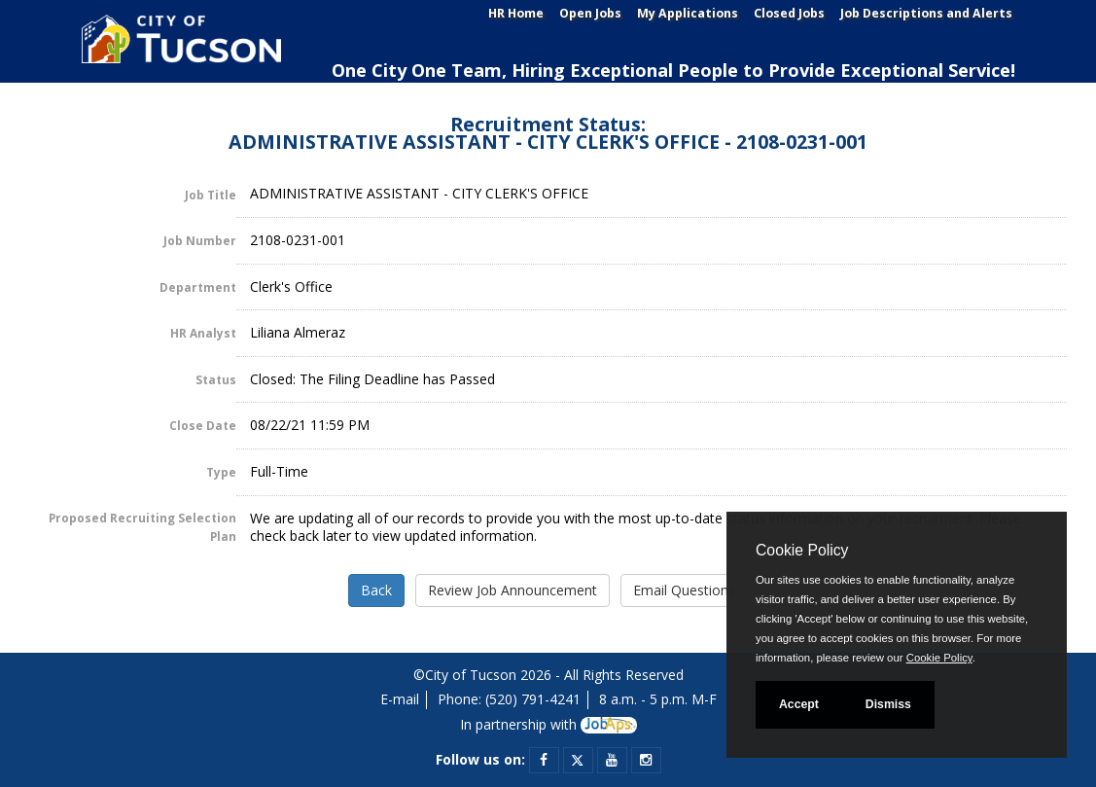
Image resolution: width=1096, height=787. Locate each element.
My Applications (687, 13)
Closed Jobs (789, 13)
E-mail (399, 699)
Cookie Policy (802, 550)
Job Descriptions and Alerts (926, 13)
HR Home (516, 13)
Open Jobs (590, 13)
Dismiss (888, 704)
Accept (799, 704)
